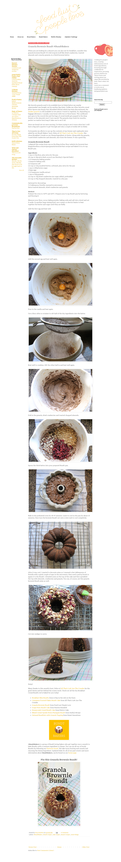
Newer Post (33, 847)
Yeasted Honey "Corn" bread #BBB (16, 94)
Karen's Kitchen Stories (14, 64)
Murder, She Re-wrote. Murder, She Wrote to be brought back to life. (17, 164)
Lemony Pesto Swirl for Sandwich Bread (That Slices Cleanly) (17, 83)
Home (12, 37)
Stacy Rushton (39, 832)
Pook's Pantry (17, 99)
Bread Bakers (31, 37)
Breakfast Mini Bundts (40, 698)
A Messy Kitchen (15, 90)
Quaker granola (33, 112)
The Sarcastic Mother (17, 158)
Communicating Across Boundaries (17, 124)
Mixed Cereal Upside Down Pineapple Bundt (48, 713)
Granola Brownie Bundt (41, 705)
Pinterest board (52, 749)
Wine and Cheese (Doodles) (15, 149)
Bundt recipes (47, 834)
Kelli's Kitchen (17, 141)
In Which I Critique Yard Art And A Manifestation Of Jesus (16, 116)
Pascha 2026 (15, 128)
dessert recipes (65, 834)
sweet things (75, 834)
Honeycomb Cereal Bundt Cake (43, 710)
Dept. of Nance (17, 111)
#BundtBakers (38, 834)
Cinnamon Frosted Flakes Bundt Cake (46, 700)
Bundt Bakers (43, 37)
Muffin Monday (56, 37)
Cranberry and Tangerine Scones (16, 69)
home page (72, 753)
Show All (21, 170)
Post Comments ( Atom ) (45, 850)
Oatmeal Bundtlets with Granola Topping (47, 715)
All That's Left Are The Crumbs (71, 133)
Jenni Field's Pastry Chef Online (16, 76)
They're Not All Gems (16, 132)
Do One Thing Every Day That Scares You (16, 136)
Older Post (85, 847)
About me (20, 37)
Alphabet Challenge (71, 37)
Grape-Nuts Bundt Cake (41, 708)
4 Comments (64, 832)
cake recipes (56, 834)
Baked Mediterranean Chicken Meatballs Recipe (16, 104)
